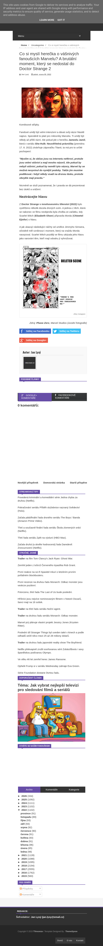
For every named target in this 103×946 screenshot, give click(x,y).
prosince (26, 813)
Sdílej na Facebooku (34, 331)
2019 (24, 862)
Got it (61, 20)
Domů (60, 940)
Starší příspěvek (79, 482)
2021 (24, 855)
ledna (24, 851)
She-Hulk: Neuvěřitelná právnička (54, 143)
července (26, 830)
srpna (24, 827)
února (24, 848)
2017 (24, 869)
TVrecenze (38, 931)
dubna (24, 841)
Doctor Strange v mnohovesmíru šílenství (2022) (49, 204)
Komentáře (27, 894)
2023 (24, 806)
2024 (24, 803)
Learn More (46, 20)
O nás (69, 940)
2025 (24, 799)
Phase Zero (42, 323)
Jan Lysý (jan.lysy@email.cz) (47, 917)
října (23, 820)
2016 (24, 872)
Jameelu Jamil (77, 139)
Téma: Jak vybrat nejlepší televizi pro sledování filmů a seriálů (48, 687)
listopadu (26, 817)
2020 (24, 858)
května (25, 837)
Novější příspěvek (28, 482)
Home (24, 45)
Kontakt (79, 940)
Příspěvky (26, 888)
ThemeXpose (71, 931)
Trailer (21, 558)
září (23, 823)
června (25, 834)
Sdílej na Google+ (32, 340)
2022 (24, 810)
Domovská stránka (54, 482)
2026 (24, 796)
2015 (24, 876)
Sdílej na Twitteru (66, 331)
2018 (24, 865)
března (25, 844)
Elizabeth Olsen (44, 215)
